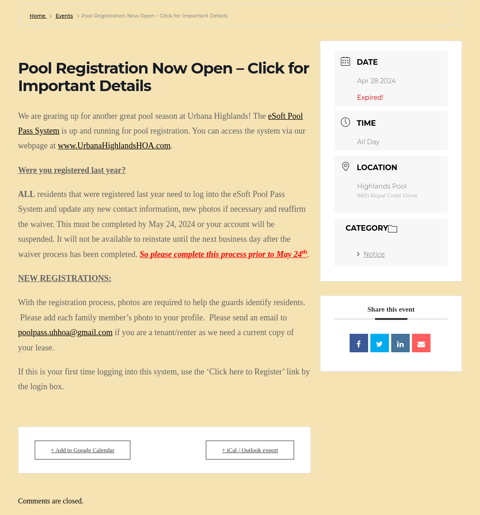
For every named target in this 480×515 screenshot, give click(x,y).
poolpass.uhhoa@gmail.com (65, 332)
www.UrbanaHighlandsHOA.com (114, 145)
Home (38, 15)
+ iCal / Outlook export (250, 450)
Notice (371, 254)
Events (64, 15)
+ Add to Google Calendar (82, 450)
